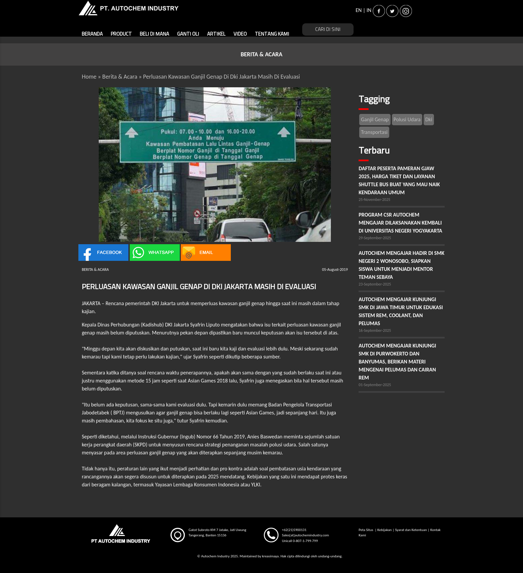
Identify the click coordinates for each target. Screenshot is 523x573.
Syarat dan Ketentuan (411, 530)
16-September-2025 (375, 330)
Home (89, 76)
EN (359, 10)
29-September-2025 (375, 238)
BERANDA (92, 34)
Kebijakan (384, 530)
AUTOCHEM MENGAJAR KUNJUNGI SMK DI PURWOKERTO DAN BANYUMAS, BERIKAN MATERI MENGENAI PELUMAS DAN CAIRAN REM (397, 361)
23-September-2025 (375, 284)
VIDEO (240, 34)
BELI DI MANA (154, 34)
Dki (428, 119)
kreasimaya (270, 556)
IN (369, 10)
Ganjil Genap (375, 119)
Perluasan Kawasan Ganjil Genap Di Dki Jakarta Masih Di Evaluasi (221, 76)
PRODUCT (121, 34)
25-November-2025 (374, 199)
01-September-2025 (375, 384)
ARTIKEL (216, 34)
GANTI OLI (188, 34)
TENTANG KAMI (272, 34)
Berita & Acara (119, 76)
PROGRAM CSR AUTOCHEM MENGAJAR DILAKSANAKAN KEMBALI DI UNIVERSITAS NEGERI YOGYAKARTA (401, 223)
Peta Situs (366, 530)
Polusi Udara (407, 119)
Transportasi (374, 132)
